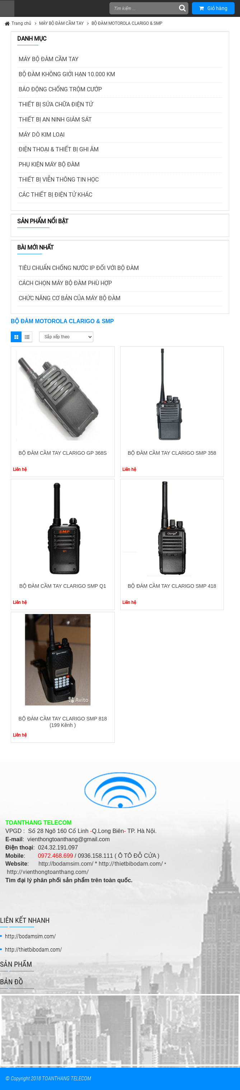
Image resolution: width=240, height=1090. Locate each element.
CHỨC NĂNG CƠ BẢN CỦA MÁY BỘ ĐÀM (70, 298)
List (27, 336)
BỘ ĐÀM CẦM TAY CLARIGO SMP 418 (172, 586)
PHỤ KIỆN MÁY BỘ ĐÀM (49, 164)
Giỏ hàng (213, 8)
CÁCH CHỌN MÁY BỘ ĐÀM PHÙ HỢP (65, 283)
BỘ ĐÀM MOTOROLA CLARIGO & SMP (127, 23)
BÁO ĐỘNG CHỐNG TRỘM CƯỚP (60, 89)
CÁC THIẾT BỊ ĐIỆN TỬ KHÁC (55, 194)
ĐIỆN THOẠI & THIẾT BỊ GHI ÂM (59, 149)
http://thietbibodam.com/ (131, 863)
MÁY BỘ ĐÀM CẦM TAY (61, 23)
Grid (16, 336)
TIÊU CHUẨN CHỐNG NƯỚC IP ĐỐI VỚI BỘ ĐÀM (79, 268)
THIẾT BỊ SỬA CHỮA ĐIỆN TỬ (56, 104)
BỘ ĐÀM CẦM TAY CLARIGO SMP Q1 (62, 586)
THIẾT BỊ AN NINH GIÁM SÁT (55, 119)
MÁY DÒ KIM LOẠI (42, 134)
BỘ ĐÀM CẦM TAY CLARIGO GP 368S (63, 453)
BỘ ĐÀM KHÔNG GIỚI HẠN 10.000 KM (67, 74)
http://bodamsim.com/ (65, 864)
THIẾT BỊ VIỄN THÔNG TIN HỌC (59, 179)
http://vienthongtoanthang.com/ (48, 872)
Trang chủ (21, 23)
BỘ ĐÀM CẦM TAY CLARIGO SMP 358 (172, 453)
